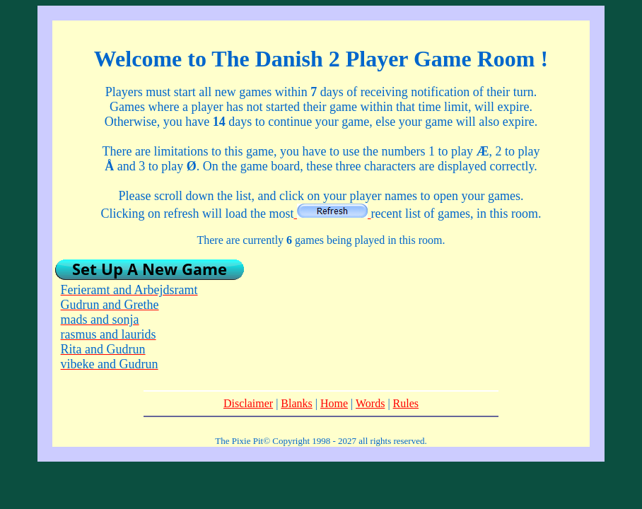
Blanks (296, 403)
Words (370, 403)
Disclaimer (248, 403)
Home (334, 403)
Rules (406, 403)
